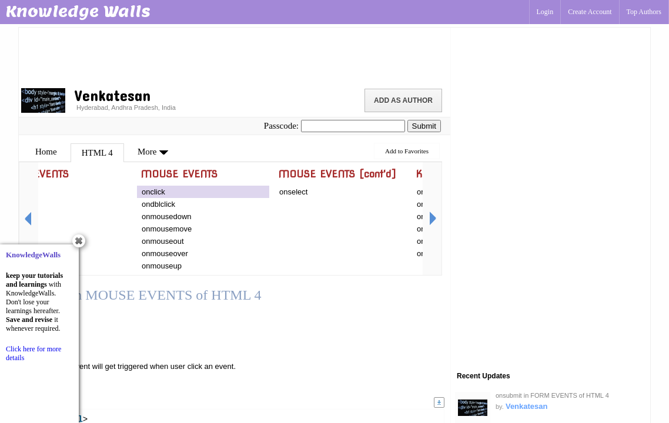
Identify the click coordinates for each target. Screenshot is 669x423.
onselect (293, 191)
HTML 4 (97, 152)
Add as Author (403, 100)
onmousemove (167, 228)
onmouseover (165, 253)
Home (46, 151)
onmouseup (162, 265)
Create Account (589, 12)
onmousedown (167, 216)
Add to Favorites (407, 151)
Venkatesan (527, 406)
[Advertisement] (235, 55)
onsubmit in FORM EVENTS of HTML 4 (552, 395)
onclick (153, 191)
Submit (424, 126)
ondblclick (158, 204)
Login (545, 12)
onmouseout (163, 241)
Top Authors (644, 12)
